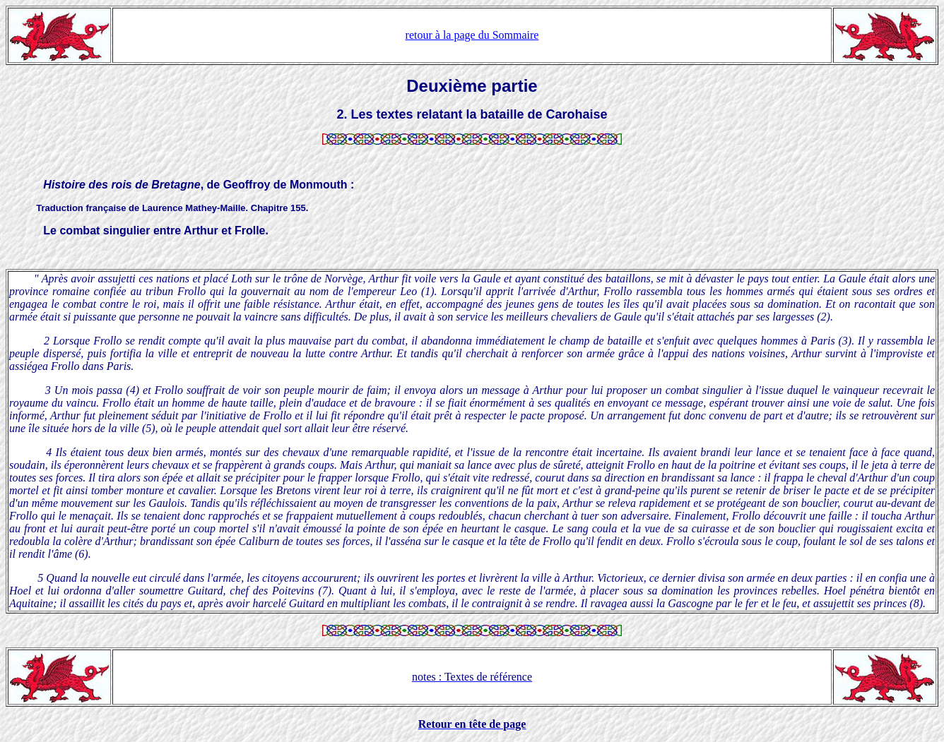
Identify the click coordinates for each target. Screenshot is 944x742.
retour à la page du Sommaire (472, 35)
